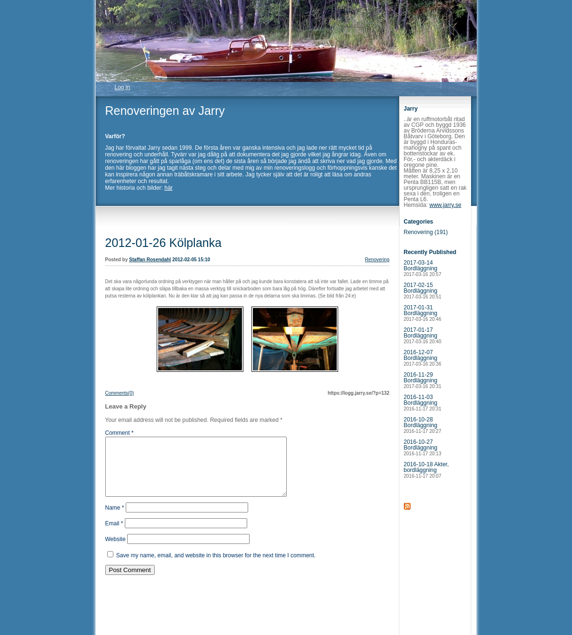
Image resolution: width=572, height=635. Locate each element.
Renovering (377, 259)
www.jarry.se (446, 205)
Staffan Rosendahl (150, 259)
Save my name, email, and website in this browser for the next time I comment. (216, 566)
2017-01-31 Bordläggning (423, 313)
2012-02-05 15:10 (191, 259)
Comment (119, 433)
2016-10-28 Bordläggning (423, 425)
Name (114, 519)
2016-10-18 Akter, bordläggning (426, 470)
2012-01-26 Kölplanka (163, 242)
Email (114, 535)
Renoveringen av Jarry (165, 110)
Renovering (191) (426, 232)
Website (115, 550)
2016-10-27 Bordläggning (423, 447)
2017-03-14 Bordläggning (423, 268)
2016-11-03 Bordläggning (423, 402)
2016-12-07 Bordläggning (423, 358)
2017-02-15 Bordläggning (423, 290)
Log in (122, 87)
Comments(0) (119, 393)
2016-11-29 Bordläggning (423, 380)
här (168, 187)
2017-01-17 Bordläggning (423, 335)
